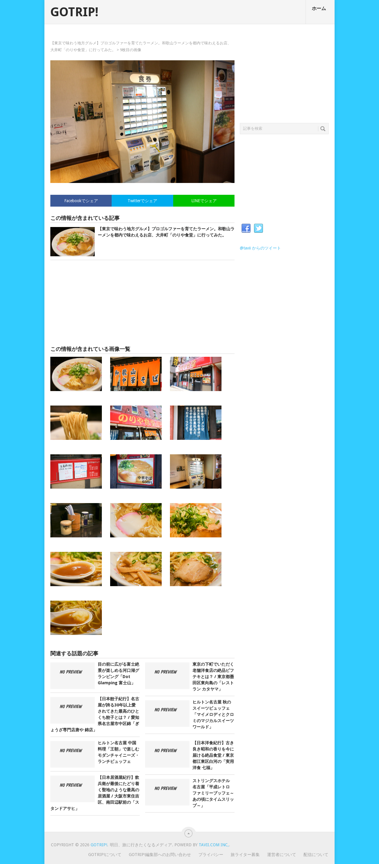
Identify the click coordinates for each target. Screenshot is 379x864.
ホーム (319, 8)
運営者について (281, 854)
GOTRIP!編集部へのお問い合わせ (160, 854)
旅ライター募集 (245, 854)
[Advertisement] (142, 303)
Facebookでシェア (81, 200)
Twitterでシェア (142, 200)
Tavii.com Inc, (214, 844)
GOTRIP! (74, 12)
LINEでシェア (204, 200)
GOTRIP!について (104, 854)
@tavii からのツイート (260, 248)
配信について (315, 854)
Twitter (258, 228)
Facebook (246, 228)
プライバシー (210, 854)
